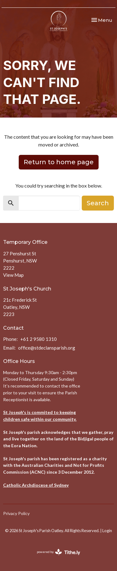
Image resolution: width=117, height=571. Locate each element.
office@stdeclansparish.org (46, 347)
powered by (58, 552)
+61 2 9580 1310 (38, 339)
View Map (13, 275)
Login (107, 530)
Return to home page (59, 162)
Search (98, 203)
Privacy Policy (16, 513)
